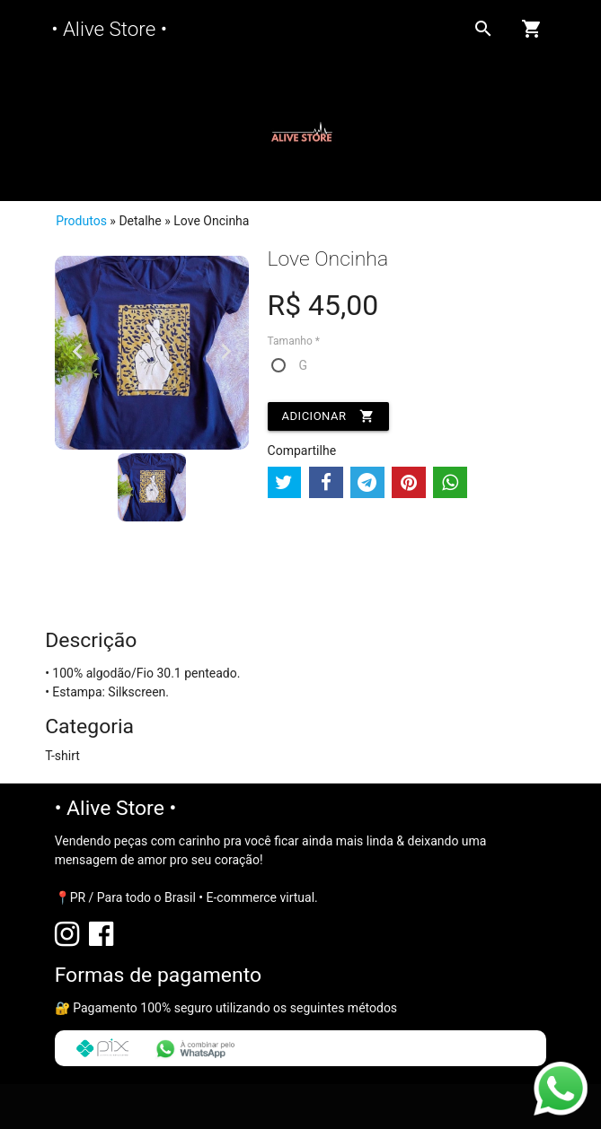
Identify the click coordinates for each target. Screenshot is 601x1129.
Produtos (81, 221)
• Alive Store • (109, 28)
